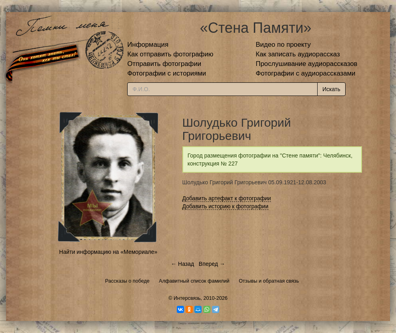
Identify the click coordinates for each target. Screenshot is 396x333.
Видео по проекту (283, 44)
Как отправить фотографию (170, 54)
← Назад (182, 264)
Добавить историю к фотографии (225, 206)
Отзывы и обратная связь (269, 281)
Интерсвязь (187, 298)
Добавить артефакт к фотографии (226, 198)
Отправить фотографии (164, 64)
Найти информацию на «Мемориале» (108, 252)
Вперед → (212, 264)
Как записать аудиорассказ (298, 54)
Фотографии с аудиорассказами (305, 73)
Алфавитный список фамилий (194, 281)
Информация (147, 44)
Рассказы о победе (127, 281)
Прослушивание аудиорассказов (306, 64)
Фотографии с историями (166, 73)
